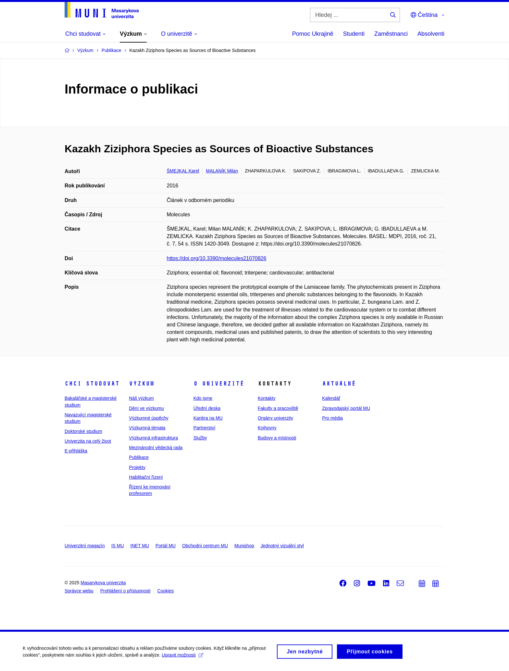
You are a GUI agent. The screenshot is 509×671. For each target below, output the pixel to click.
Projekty (137, 467)
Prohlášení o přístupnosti (125, 590)
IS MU (117, 545)
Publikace (139, 457)
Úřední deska (206, 408)
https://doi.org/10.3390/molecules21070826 (217, 258)
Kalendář (331, 398)
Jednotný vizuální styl (282, 545)
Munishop (244, 545)
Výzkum (141, 383)
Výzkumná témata (147, 427)
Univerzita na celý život (88, 441)
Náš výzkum (141, 398)
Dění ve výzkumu (146, 408)
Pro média (332, 418)
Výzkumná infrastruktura (153, 437)
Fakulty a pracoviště (278, 408)
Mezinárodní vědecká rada (155, 447)
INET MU (139, 545)
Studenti (354, 34)
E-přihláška (76, 450)
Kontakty (266, 398)
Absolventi (430, 34)
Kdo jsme (202, 398)
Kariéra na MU (208, 418)
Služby (200, 437)
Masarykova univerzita (103, 582)
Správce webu (79, 590)
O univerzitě (218, 383)
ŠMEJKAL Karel (183, 170)
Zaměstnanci (391, 34)
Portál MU (165, 545)
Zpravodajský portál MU (346, 408)
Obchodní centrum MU (205, 545)
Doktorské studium (83, 431)
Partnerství (204, 427)
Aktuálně (339, 383)
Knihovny (267, 427)
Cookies (165, 590)
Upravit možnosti (182, 657)
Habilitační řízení (146, 477)
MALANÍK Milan (222, 170)
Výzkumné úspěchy (148, 418)
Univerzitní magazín (85, 545)
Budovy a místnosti (277, 437)
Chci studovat (92, 383)
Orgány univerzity (275, 418)
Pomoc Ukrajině (312, 34)
